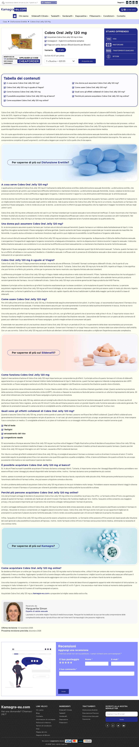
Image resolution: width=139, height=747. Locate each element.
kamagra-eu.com (41, 593)
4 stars (69, 662)
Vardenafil (67, 16)
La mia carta (131, 10)
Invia (63, 691)
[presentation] (75, 682)
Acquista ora (87, 61)
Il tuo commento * (68, 669)
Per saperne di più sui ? (40, 162)
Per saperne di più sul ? (33, 352)
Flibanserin (94, 16)
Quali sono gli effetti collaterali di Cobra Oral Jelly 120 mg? (100, 92)
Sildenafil (47, 352)
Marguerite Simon (36, 608)
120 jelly (61, 50)
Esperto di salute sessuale (37, 611)
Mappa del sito (41, 732)
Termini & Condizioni (44, 726)
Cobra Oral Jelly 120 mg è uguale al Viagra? (25, 87)
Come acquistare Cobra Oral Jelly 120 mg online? (28, 100)
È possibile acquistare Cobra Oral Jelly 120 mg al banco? (31, 96)
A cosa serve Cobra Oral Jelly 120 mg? (23, 83)
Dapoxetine (80, 16)
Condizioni (108, 16)
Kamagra (47, 545)
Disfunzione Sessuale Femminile (90, 717)
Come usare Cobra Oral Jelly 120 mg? (91, 87)
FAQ (37, 729)
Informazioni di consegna (45, 719)
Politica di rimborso (43, 722)
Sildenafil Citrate (39, 16)
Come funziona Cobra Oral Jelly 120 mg (24, 92)
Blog (38, 713)
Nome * (89, 659)
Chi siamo (23, 16)
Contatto (121, 16)
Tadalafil (55, 16)
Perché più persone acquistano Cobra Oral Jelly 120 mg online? (102, 96)
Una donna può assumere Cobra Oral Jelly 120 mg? (97, 83)
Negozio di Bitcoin (43, 735)
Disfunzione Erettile (54, 162)
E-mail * (115, 659)
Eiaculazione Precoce (90, 713)
